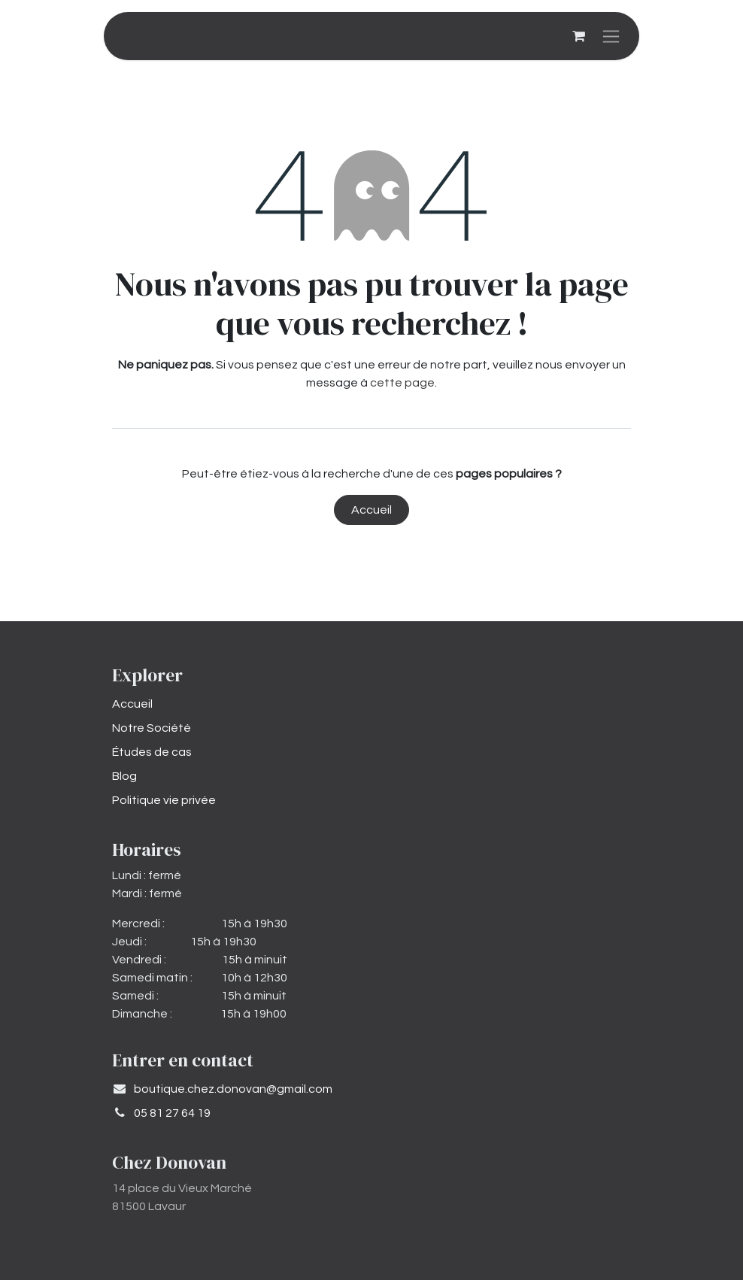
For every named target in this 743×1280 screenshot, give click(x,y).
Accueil (371, 510)
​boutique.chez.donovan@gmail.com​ (233, 1089)
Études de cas (152, 752)
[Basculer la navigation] (611, 36)
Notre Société (151, 728)
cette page (402, 383)
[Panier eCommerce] (578, 36)
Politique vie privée (164, 800)
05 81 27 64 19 (172, 1113)
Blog (124, 776)
